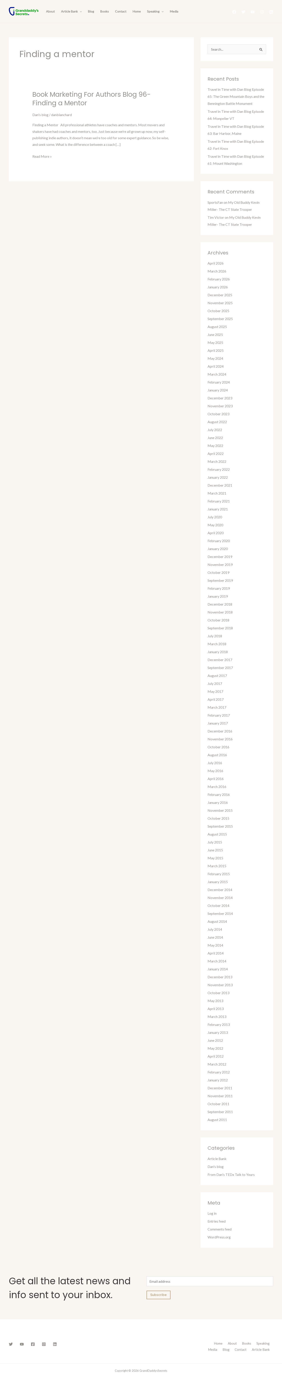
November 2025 (220, 303)
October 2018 (218, 620)
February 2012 (219, 1072)
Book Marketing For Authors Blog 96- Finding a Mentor (91, 99)
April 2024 (216, 366)
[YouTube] (253, 12)
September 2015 (220, 826)
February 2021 (219, 501)
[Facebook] (234, 12)
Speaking (155, 11)
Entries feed (217, 1221)
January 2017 (218, 723)
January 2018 (218, 652)
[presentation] (80, 11)
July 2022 (215, 430)
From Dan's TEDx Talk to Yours (231, 1174)
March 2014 (217, 961)
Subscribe (158, 1295)
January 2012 (218, 1080)
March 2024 (217, 374)
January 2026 (218, 287)
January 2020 (218, 549)
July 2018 (215, 636)
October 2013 (218, 993)
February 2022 (219, 469)
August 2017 (217, 675)
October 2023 (218, 414)
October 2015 (218, 818)
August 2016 (217, 755)
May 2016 (215, 771)
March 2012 (217, 1064)
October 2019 (218, 572)
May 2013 (215, 1001)
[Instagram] (262, 12)
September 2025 (220, 319)
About (50, 11)
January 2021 (218, 509)
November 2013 (220, 985)
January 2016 (218, 802)
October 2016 (218, 747)
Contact (120, 11)
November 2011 (220, 1096)
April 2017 (216, 699)
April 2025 (216, 350)
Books (104, 11)
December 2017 (220, 660)
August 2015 (217, 834)
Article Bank (71, 11)
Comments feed (220, 1229)
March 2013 (217, 1016)
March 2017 (217, 707)
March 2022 (217, 461)
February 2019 (219, 588)
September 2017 (220, 667)
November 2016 (220, 739)
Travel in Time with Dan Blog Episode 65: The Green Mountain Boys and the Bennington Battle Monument (236, 96)
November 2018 (220, 612)
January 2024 (218, 390)
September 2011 (220, 1112)
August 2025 (217, 326)
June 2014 (215, 937)
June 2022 (215, 438)
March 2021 (217, 493)
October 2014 (218, 905)
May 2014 (215, 945)
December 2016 (220, 731)
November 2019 (220, 564)
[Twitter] (243, 12)
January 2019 (218, 596)
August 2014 (217, 921)
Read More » (42, 155)
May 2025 (215, 342)
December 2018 (220, 604)
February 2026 (219, 279)
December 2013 (220, 977)
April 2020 (216, 533)
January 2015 (218, 882)
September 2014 (220, 913)
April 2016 (216, 779)
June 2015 (215, 850)
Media (174, 11)
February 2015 (219, 874)
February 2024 (219, 382)
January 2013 (218, 1032)
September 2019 (220, 580)
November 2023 (220, 406)
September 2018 (220, 628)
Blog (91, 11)
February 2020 (219, 541)
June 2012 (215, 1040)
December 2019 (220, 556)
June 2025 (215, 334)
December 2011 (220, 1088)
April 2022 (216, 453)
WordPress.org (219, 1237)
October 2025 (218, 311)
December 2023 (220, 398)
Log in (212, 1213)
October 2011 (218, 1104)
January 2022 (218, 477)
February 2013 (219, 1024)
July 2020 (215, 517)
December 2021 (220, 485)
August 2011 (217, 1120)
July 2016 (215, 763)
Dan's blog (40, 115)
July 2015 (215, 842)
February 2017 (219, 715)
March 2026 (217, 271)
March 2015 (217, 866)
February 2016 (219, 794)
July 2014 (215, 929)
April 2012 (216, 1056)
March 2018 (217, 644)
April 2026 (216, 263)
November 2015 (220, 810)
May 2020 (215, 525)
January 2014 (218, 969)
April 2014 (216, 953)
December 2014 (220, 890)
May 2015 (215, 858)
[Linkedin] (271, 12)
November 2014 (220, 897)
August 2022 (217, 422)
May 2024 (215, 358)
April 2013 (216, 1008)
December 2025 (220, 295)
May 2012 (215, 1048)
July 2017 (215, 683)
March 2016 (217, 786)
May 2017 (215, 691)
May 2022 (215, 445)
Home (137, 11)
